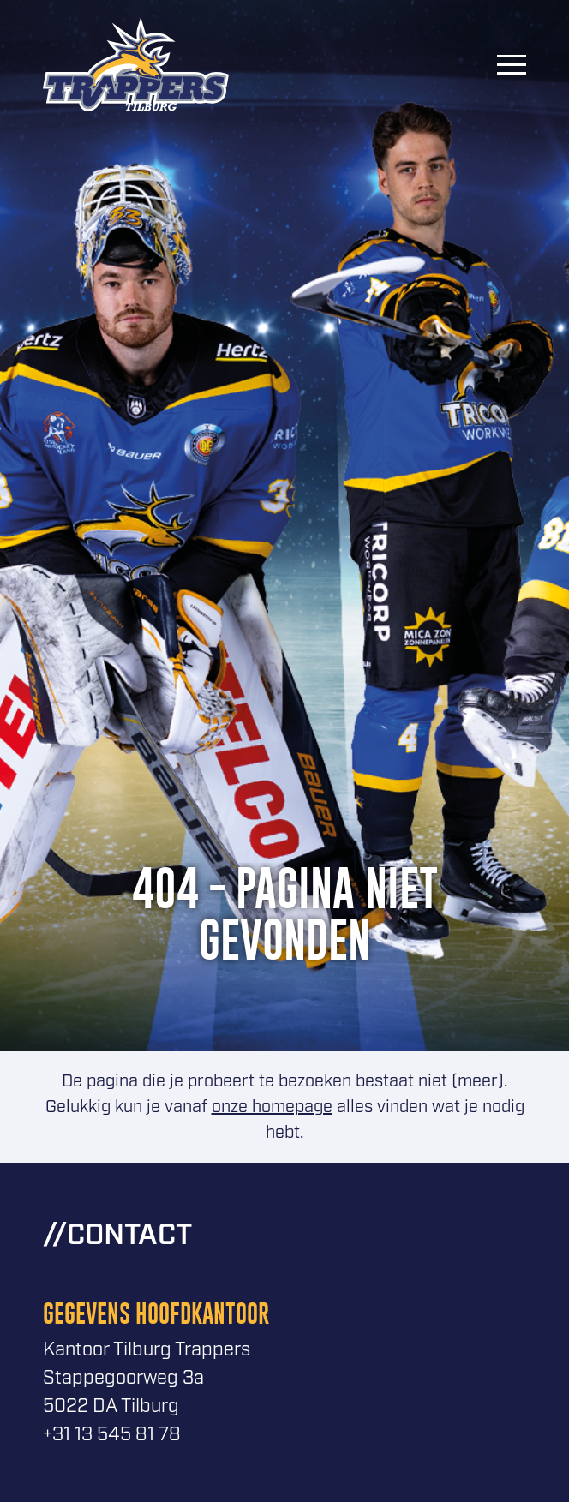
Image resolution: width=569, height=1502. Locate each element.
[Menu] (511, 64)
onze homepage (272, 1107)
